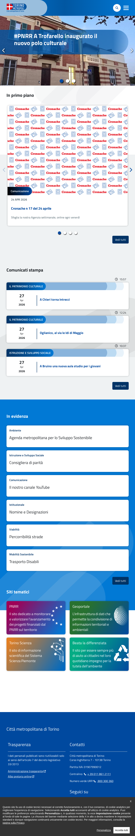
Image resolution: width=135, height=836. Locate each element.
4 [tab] (75, 233)
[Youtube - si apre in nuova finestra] (100, 803)
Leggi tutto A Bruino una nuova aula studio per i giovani (67, 362)
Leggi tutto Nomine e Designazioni (67, 510)
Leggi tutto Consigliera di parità (67, 461)
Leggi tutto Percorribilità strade (67, 535)
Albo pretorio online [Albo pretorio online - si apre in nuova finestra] (19, 776)
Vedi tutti (122, 239)
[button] (126, 8)
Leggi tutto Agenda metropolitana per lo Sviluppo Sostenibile (67, 436)
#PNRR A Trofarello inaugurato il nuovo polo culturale (55, 39)
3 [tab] (74, 81)
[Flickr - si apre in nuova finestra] (106, 803)
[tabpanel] (67, 51)
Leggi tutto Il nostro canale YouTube (67, 486)
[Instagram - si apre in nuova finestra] (78, 803)
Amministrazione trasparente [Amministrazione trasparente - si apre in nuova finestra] (25, 771)
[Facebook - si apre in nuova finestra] (72, 803)
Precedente (3, 50)
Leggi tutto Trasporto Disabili (67, 560)
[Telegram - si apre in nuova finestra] (89, 803)
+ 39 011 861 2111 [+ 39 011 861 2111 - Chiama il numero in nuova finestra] (97, 774)
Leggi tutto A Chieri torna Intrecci (67, 295)
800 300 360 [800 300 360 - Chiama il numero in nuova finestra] (103, 781)
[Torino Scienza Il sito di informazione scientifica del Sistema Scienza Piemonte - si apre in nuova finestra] (35, 654)
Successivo (131, 50)
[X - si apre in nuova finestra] (95, 803)
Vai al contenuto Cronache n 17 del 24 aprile (67, 165)
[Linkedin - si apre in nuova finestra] (83, 803)
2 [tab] (67, 81)
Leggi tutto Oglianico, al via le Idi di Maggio (67, 329)
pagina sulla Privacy (13, 833)
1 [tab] (61, 81)
